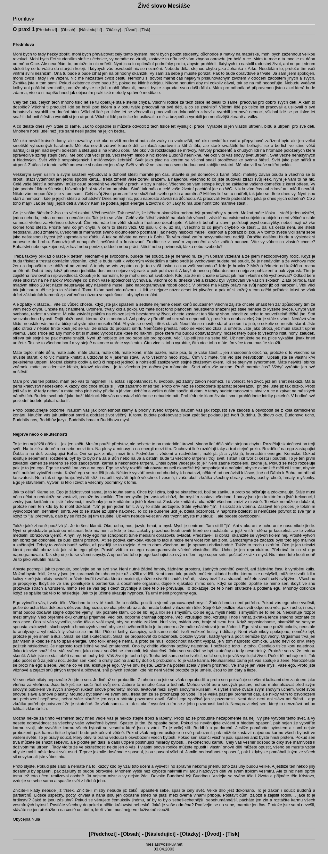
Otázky (113, 29)
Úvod (130, 29)
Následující (90, 29)
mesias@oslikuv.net (164, 844)
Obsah (68, 29)
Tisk (145, 29)
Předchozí (46, 29)
